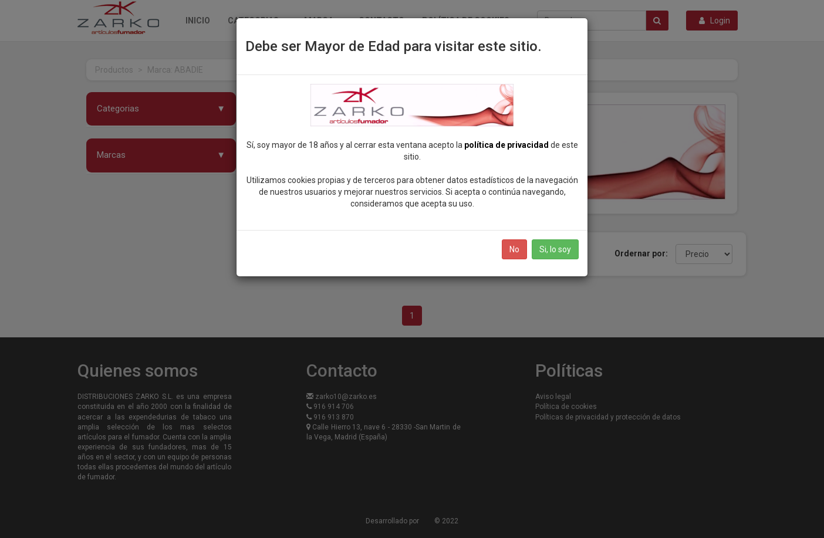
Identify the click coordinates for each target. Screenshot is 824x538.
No (514, 249)
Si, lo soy (555, 249)
